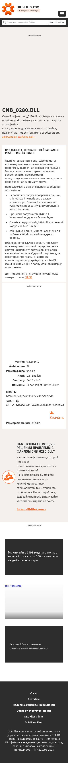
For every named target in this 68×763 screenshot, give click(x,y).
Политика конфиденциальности (34, 704)
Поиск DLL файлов (57, 22)
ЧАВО (28, 277)
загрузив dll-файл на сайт (18, 136)
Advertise (34, 698)
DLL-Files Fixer (34, 722)
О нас (33, 693)
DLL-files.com (13, 586)
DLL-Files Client (33, 716)
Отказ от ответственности (34, 710)
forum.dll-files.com (30, 509)
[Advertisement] (34, 72)
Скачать (57, 417)
